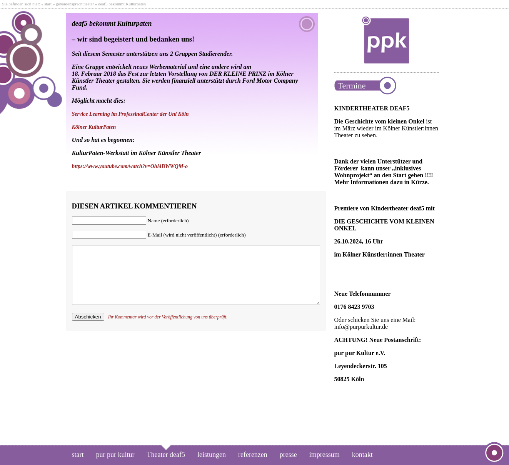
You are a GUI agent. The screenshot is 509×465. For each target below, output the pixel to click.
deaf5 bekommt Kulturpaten (112, 23)
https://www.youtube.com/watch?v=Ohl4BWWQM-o (130, 166)
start (48, 4)
